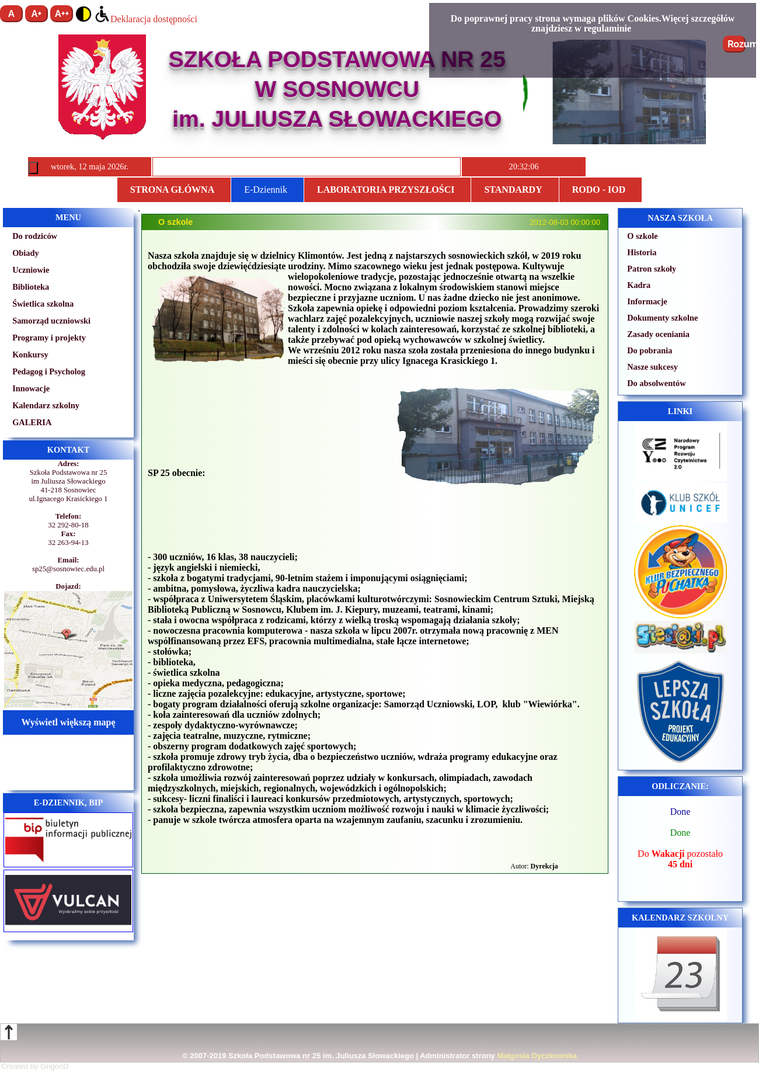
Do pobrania (649, 350)
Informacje (647, 301)
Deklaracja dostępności (145, 19)
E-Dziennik (265, 189)
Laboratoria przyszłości (385, 189)
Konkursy (30, 354)
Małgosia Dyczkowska (537, 1055)
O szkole (642, 236)
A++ (62, 13)
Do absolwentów (656, 383)
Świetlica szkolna (43, 303)
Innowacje (31, 388)
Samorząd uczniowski (51, 320)
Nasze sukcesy (652, 366)
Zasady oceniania (658, 334)
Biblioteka (30, 286)
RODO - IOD (599, 189)
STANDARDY (513, 189)
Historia (641, 252)
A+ (37, 13)
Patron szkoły (651, 268)
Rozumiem (736, 44)
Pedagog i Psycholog (48, 371)
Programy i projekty (49, 337)
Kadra (638, 285)
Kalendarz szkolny (45, 405)
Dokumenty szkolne (662, 317)
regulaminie (607, 28)
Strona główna (172, 189)
